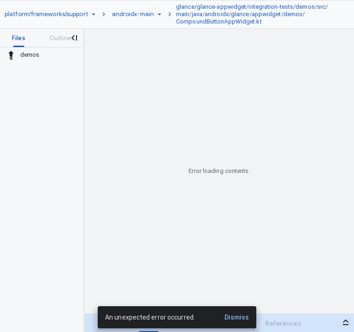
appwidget (266, 14)
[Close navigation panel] (74, 38)
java (197, 14)
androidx (217, 14)
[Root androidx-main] (133, 14)
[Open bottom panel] (345, 322)
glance (185, 6)
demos (305, 6)
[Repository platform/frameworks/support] (46, 14)
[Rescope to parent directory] (11, 55)
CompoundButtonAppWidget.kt (219, 21)
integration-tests (270, 6)
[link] (257, 14)
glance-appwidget (222, 6)
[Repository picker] (93, 14)
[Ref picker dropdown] (159, 14)
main (182, 14)
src (321, 6)
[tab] (18, 38)
